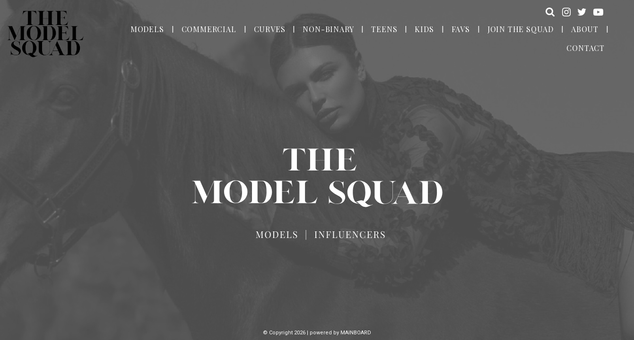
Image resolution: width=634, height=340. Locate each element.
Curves (270, 29)
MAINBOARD (355, 333)
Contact (585, 48)
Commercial (209, 29)
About (585, 29)
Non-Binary (328, 29)
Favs (461, 29)
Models (147, 29)
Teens (384, 29)
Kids (424, 29)
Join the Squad (520, 29)
